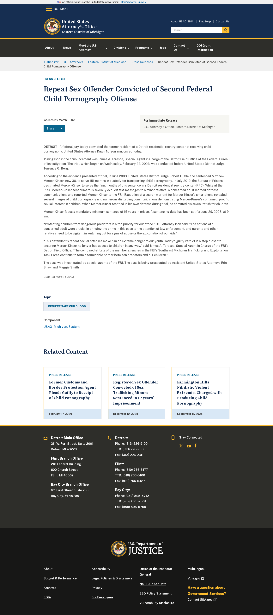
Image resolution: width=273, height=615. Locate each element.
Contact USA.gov (202, 599)
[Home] (75, 33)
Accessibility (101, 569)
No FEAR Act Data (153, 584)
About (48, 569)
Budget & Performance (60, 578)
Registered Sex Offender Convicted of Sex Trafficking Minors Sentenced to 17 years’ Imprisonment (135, 393)
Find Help (205, 21)
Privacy (97, 588)
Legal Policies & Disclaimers (112, 578)
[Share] (54, 128)
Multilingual (196, 569)
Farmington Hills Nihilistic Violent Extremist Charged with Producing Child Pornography (199, 393)
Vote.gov (196, 578)
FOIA (47, 597)
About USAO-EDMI (182, 21)
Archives (50, 588)
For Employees (102, 597)
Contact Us (222, 21)
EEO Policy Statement (156, 593)
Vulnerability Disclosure (157, 603)
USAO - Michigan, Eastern (62, 327)
